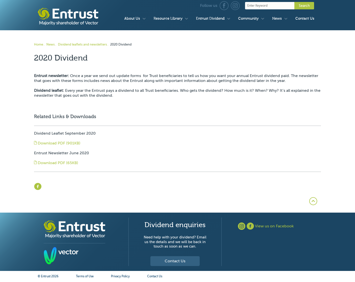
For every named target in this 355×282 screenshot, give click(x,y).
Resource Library (168, 18)
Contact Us (304, 18)
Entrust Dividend (210, 18)
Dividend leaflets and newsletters (82, 44)
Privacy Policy (120, 276)
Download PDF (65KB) (56, 163)
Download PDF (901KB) (57, 143)
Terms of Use (85, 276)
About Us (132, 18)
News (277, 18)
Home (38, 44)
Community (248, 18)
